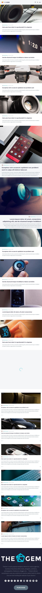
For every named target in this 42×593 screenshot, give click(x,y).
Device (2, 5)
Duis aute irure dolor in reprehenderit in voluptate (17, 27)
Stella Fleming (5, 55)
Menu (39, 2)
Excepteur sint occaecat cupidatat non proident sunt (18, 87)
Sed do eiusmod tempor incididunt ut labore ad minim (18, 57)
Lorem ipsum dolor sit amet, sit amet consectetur (17, 312)
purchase (21, 588)
